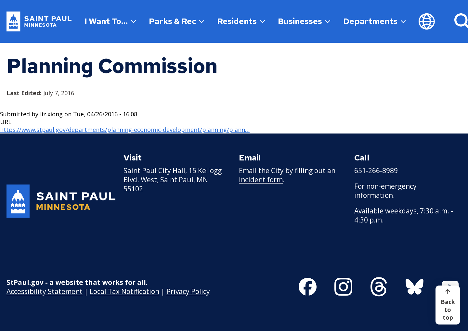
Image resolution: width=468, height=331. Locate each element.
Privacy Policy (188, 291)
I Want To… (110, 21)
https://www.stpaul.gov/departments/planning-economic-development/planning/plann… (125, 130)
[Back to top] (448, 305)
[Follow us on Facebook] (308, 286)
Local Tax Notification (124, 291)
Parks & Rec (176, 21)
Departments (374, 21)
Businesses (304, 21)
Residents (241, 21)
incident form (261, 179)
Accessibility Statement (44, 291)
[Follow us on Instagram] (343, 286)
